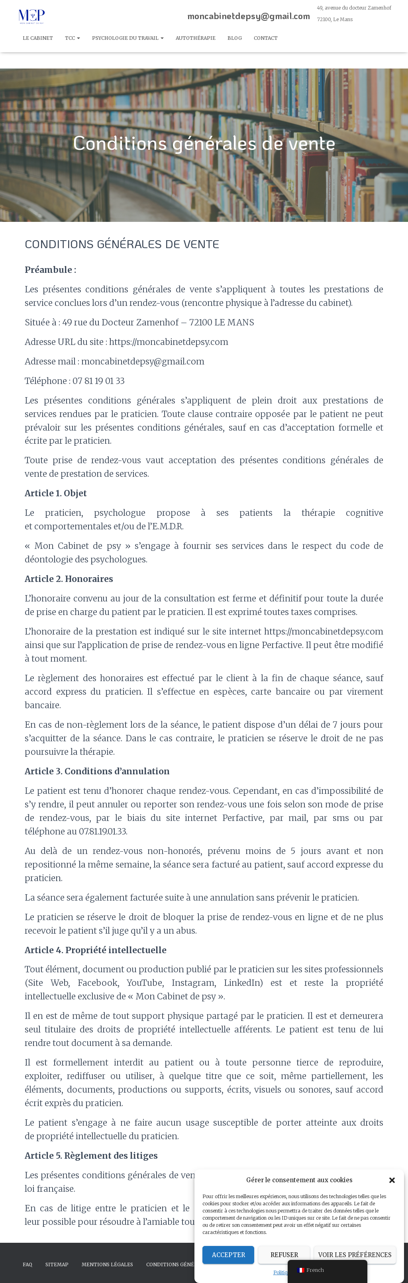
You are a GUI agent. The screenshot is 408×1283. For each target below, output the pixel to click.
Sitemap (57, 1264)
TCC (72, 38)
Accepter (228, 1261)
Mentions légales (107, 1264)
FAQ (27, 1264)
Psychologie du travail (128, 38)
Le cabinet (38, 38)
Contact (266, 38)
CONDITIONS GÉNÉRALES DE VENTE (191, 1264)
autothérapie (196, 38)
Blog (235, 38)
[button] (392, 1187)
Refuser (284, 1261)
